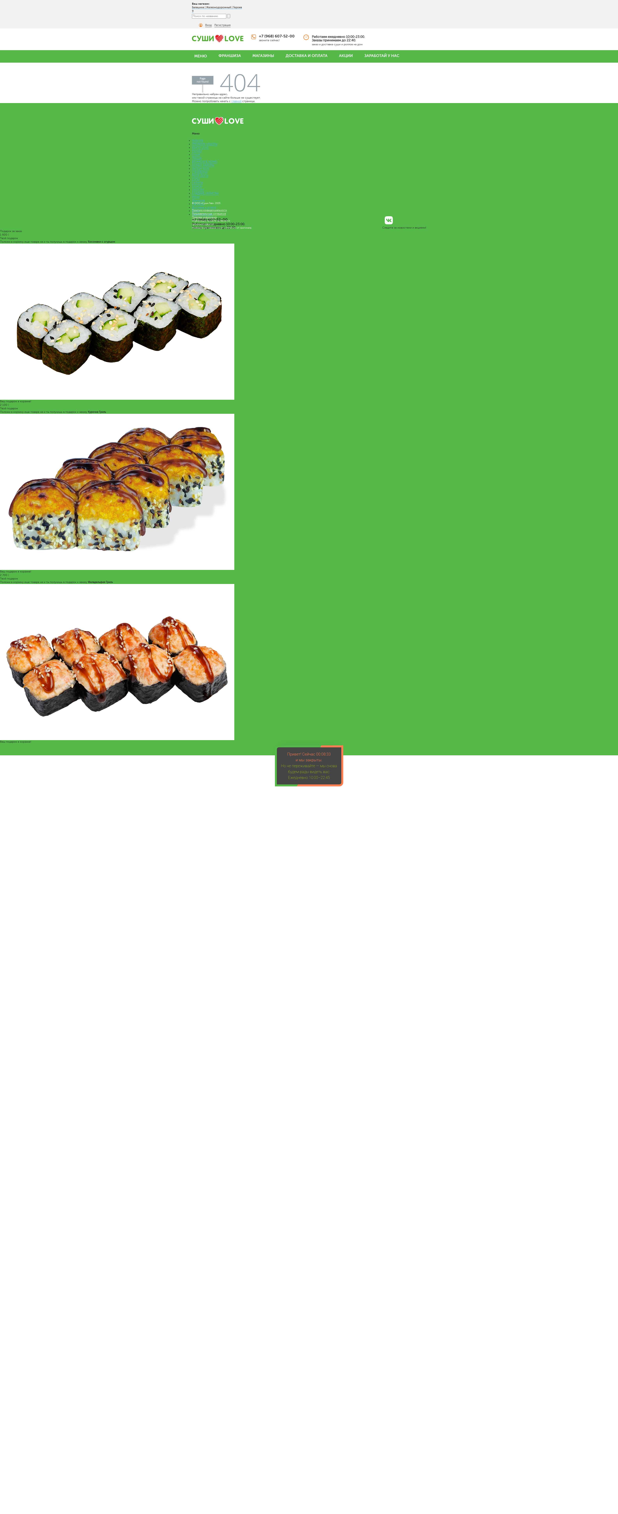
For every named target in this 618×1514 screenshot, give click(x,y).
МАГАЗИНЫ (263, 55)
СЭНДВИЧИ (200, 172)
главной (236, 101)
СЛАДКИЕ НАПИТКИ (205, 193)
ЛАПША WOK (200, 168)
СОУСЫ (197, 186)
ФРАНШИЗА (229, 55)
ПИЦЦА (197, 158)
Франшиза (198, 200)
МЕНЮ (200, 56)
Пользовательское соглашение (209, 213)
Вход (208, 25)
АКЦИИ (346, 55)
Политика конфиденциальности (209, 210)
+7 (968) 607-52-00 (277, 36)
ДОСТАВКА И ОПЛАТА (306, 55)
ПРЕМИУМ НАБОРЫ (205, 144)
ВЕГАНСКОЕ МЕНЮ (204, 161)
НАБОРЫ (197, 140)
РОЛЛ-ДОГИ (200, 175)
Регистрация (222, 25)
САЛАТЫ (197, 182)
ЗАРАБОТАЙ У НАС (381, 55)
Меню (196, 196)
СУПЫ (196, 179)
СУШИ (196, 154)
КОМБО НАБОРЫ (203, 165)
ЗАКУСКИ (198, 189)
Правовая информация (204, 217)
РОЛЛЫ (197, 151)
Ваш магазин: (201, 3)
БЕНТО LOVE (200, 147)
